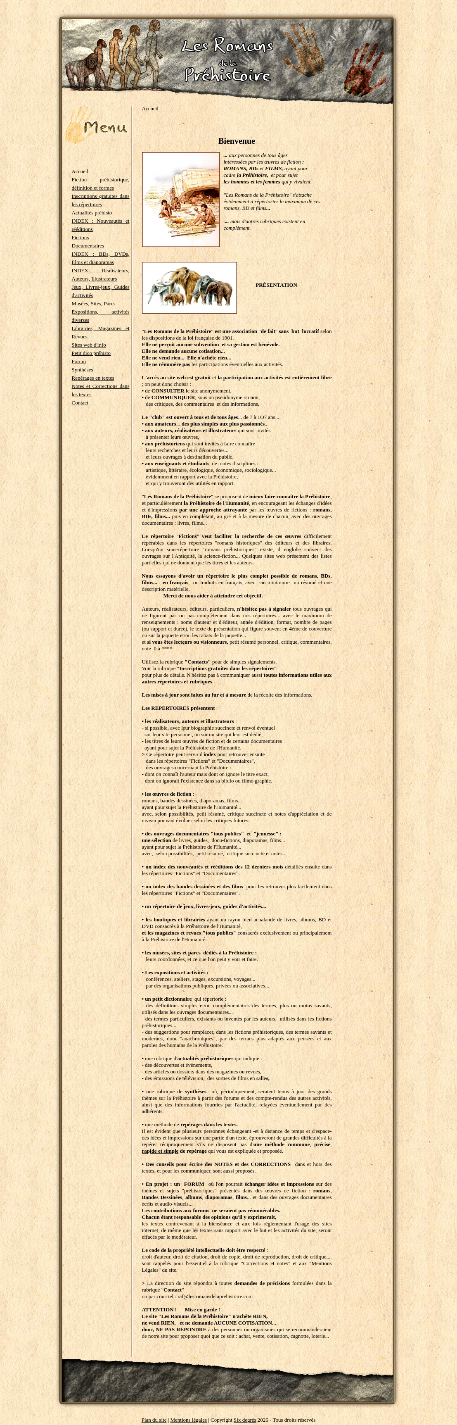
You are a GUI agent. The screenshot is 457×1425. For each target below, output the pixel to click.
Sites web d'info (89, 345)
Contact (80, 403)
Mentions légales (188, 1420)
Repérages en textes (93, 378)
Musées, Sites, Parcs (94, 303)
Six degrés (245, 1420)
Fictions (80, 237)
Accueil (150, 108)
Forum (79, 361)
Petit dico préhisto (91, 353)
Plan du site (154, 1420)
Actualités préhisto (92, 212)
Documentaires (88, 246)
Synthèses (82, 369)
